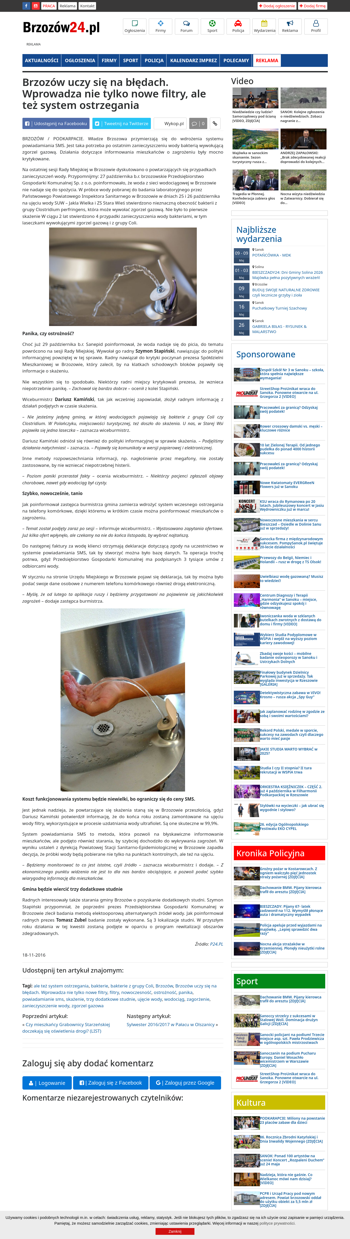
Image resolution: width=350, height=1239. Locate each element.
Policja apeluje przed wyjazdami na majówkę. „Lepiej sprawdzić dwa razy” (291, 929)
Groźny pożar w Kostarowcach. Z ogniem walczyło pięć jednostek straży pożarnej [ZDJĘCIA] (288, 872)
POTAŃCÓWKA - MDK (279, 252)
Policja (238, 26)
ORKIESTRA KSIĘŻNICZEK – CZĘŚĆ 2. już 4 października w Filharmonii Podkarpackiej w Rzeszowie (291, 790)
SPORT (130, 60)
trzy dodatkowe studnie (110, 999)
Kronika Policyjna (270, 853)
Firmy (160, 26)
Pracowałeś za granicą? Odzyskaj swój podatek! (289, 409)
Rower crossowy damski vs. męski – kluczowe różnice (291, 428)
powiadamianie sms (43, 999)
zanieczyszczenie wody (45, 1006)
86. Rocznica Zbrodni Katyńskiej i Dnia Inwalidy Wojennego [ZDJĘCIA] (291, 1139)
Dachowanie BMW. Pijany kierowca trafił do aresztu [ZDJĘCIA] (291, 889)
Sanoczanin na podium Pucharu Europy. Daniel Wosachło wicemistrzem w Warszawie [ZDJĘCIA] (288, 1059)
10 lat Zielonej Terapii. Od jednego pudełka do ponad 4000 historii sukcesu (290, 449)
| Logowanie (47, 1082)
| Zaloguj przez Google (185, 1083)
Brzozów (164, 986)
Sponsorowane (266, 354)
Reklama (68, 5)
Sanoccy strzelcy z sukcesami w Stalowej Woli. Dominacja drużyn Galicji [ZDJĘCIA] (289, 1019)
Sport (212, 26)
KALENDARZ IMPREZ (193, 60)
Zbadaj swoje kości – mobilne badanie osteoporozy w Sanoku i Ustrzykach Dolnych (288, 657)
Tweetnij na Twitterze (122, 123)
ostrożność (165, 992)
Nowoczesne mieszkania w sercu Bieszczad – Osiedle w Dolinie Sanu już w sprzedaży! (290, 524)
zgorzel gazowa (88, 1006)
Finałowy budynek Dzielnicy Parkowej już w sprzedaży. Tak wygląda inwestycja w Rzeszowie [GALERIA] (289, 678)
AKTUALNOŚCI (41, 60)
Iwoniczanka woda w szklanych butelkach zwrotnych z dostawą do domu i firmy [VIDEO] (291, 619)
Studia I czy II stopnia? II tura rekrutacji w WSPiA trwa (286, 769)
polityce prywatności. (277, 1223)
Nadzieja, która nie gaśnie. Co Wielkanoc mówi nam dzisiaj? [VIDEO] (286, 1178)
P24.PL (216, 944)
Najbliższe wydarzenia (259, 234)
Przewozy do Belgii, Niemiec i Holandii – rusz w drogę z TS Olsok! (290, 559)
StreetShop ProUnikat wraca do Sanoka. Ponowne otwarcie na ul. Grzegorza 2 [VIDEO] (289, 392)
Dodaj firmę (312, 5)
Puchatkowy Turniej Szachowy (279, 305)
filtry (114, 992)
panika (186, 992)
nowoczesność (136, 992)
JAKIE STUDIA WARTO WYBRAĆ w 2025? (289, 751)
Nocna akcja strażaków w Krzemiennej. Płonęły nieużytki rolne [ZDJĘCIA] (292, 948)
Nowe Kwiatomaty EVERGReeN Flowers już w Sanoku (287, 484)
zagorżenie (198, 999)
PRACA (49, 5)
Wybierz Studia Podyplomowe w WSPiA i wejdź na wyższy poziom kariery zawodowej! (288, 638)
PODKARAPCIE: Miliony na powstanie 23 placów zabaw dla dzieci (292, 1120)
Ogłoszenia (134, 26)
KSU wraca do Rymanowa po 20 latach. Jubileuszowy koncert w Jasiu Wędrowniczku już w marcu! (292, 505)
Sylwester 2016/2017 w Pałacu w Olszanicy (171, 1024)
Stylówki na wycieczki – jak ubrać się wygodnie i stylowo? (292, 807)
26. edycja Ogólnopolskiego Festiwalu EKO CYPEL (284, 826)
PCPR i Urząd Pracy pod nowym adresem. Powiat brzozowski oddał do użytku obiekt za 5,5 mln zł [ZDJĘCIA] (290, 1199)
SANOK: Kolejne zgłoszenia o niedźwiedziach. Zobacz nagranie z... (303, 116)
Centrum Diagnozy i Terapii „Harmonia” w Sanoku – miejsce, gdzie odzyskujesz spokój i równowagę (288, 601)
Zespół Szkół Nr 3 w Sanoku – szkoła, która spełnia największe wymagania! (292, 373)
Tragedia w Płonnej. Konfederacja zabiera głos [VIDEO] (254, 198)
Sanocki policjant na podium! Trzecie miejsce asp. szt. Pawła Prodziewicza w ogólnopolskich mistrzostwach (292, 1038)
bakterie (99, 986)
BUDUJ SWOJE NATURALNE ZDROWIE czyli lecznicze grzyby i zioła (279, 290)
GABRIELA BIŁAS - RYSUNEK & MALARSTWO (279, 326)
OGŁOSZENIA (80, 60)
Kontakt (87, 5)
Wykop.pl (173, 123)
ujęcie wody (150, 999)
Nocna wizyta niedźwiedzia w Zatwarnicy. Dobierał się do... (303, 198)
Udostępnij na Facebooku (56, 123)
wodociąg (174, 999)
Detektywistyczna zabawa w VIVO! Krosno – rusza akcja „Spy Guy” (290, 694)
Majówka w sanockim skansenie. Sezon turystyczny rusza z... (250, 157)
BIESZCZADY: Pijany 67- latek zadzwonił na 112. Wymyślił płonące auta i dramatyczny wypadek (291, 910)
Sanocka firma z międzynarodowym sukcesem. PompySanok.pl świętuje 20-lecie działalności (291, 542)
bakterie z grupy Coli (131, 986)
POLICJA (154, 60)
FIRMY (109, 60)
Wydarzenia (265, 26)
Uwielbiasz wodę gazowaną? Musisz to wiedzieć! (291, 578)
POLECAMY (236, 60)
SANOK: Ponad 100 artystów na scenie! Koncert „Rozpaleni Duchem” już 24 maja (292, 1159)
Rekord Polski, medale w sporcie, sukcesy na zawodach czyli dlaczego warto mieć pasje (291, 734)
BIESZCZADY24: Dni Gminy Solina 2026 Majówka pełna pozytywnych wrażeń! (279, 272)
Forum (186, 26)
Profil (316, 26)
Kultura (251, 1102)
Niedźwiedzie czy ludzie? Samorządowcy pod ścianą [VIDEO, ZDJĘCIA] (254, 116)
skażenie (75, 999)
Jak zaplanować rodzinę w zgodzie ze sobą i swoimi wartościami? (292, 713)
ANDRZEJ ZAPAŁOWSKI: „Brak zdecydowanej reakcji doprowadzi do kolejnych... (303, 157)
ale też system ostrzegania (61, 986)
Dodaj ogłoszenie (277, 5)
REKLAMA (267, 60)
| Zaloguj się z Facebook (111, 1083)
